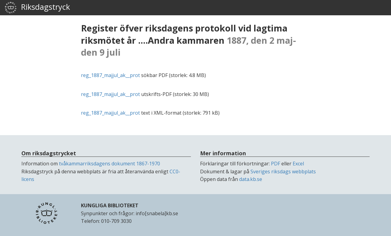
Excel (298, 163)
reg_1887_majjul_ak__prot (110, 75)
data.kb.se (250, 179)
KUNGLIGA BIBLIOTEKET (109, 205)
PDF (275, 163)
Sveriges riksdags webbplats (283, 171)
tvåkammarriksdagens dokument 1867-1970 (109, 163)
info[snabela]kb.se (157, 213)
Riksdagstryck (37, 8)
